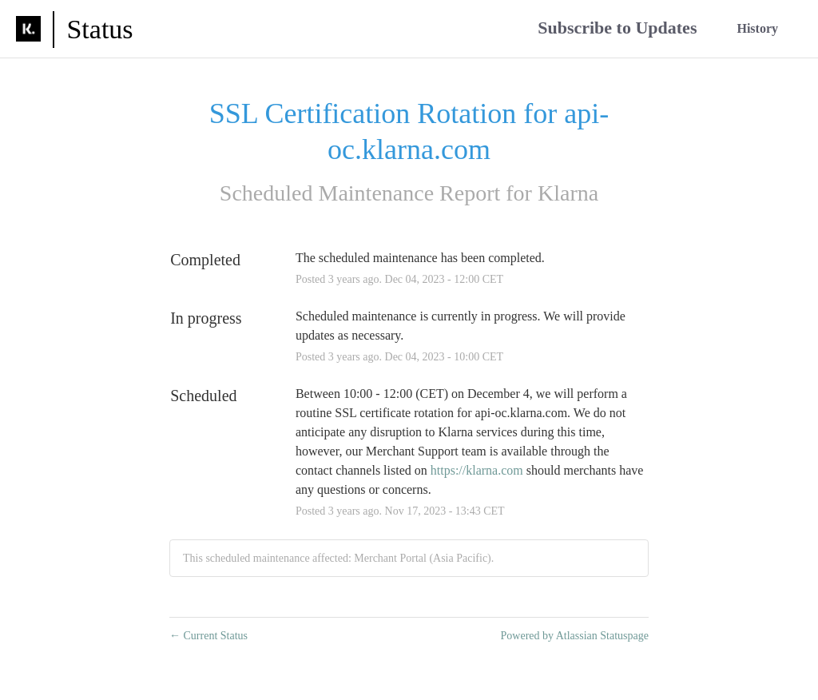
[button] (617, 29)
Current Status (208, 636)
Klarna (568, 193)
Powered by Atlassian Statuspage (575, 636)
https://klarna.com (477, 470)
